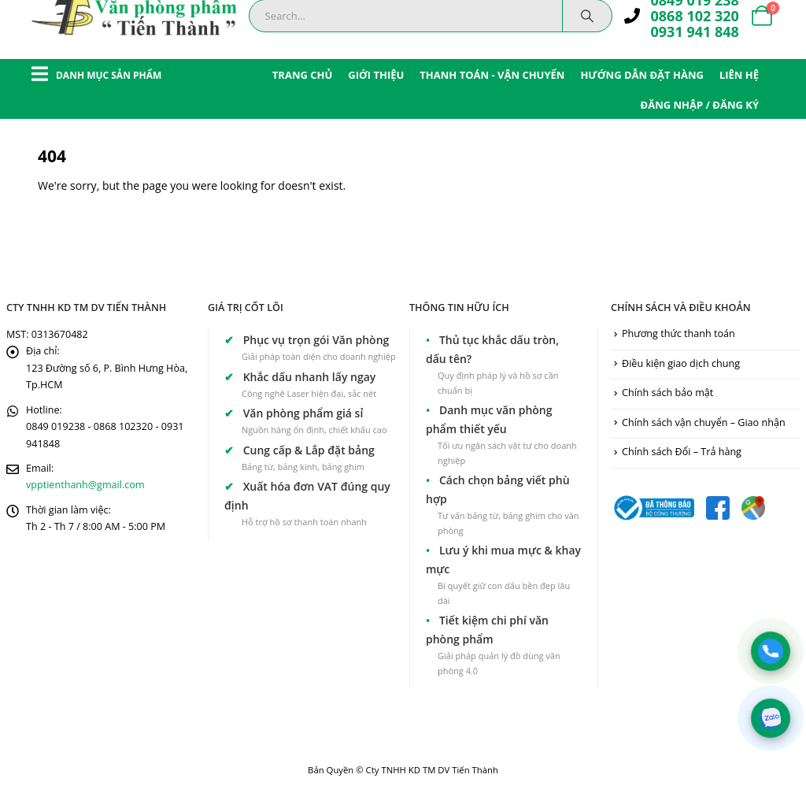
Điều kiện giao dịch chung (681, 363)
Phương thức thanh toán (678, 333)
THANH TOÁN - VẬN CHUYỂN (492, 75)
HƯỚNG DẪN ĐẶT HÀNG (641, 75)
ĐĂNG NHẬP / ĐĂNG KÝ (700, 105)
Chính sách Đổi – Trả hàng (681, 451)
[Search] (587, 15)
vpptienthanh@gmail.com (85, 484)
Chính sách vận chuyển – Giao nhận (704, 422)
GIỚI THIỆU (376, 75)
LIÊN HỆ (739, 75)
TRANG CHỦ (302, 75)
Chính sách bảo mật (667, 392)
